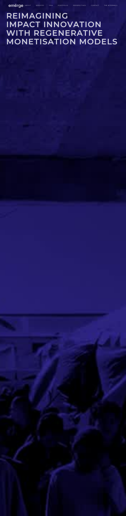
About (28, 5)
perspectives (79, 5)
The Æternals (110, 5)
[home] (14, 6)
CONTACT (95, 5)
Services (40, 5)
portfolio (63, 5)
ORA (51, 5)
